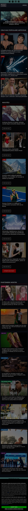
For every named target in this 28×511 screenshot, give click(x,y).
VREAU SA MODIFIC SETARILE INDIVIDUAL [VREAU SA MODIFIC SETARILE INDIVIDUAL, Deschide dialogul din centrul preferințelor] (14, 508)
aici (8, 492)
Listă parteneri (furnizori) (5, 504)
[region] (14, 495)
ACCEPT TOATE (14, 507)
